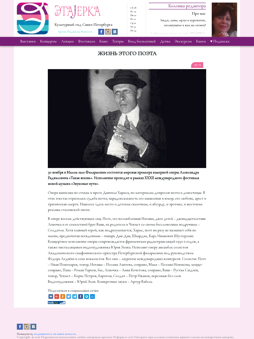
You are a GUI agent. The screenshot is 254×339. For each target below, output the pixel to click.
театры (118, 41)
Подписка (73, 31)
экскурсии (183, 41)
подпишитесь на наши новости (55, 334)
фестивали (86, 41)
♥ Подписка (219, 41)
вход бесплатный (142, 41)
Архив (62, 31)
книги (201, 41)
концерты (48, 41)
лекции (67, 41)
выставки (28, 41)
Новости (86, 31)
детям (165, 41)
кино (103, 41)
